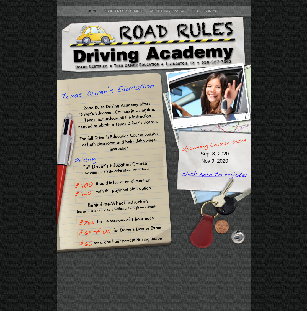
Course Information (168, 10)
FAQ (195, 10)
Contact (211, 10)
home (93, 10)
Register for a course (124, 10)
